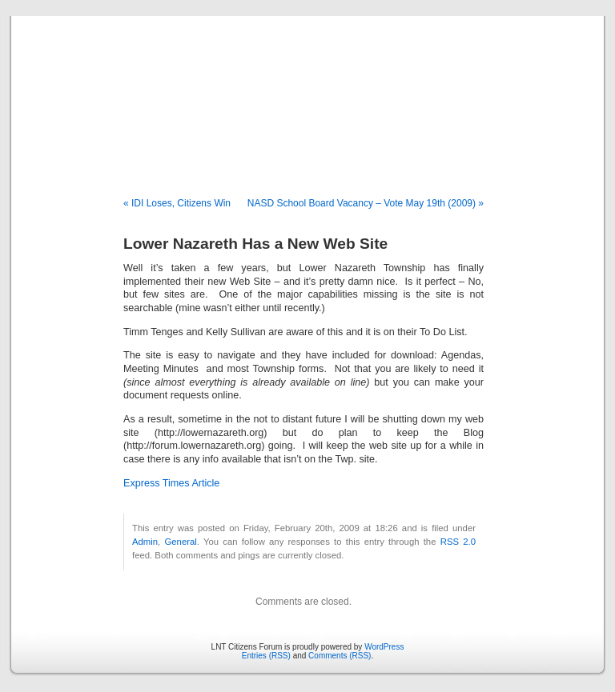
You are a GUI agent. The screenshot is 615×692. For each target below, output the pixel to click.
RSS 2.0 (458, 541)
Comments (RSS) (339, 655)
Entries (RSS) (266, 655)
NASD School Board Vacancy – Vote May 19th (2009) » (365, 203)
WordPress (384, 646)
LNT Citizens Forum (307, 89)
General (181, 541)
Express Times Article (171, 483)
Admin (145, 541)
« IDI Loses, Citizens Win (177, 203)
